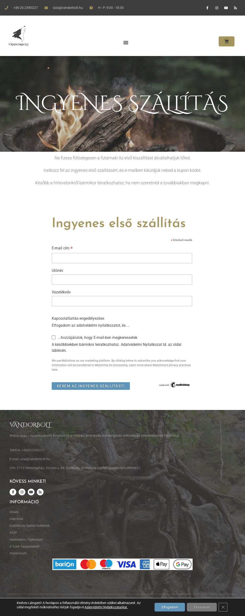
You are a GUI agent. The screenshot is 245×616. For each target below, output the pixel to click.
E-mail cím (62, 248)
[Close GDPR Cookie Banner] (223, 607)
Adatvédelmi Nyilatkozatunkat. (106, 607)
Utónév (57, 270)
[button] (126, 42)
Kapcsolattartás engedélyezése (78, 318)
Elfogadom (169, 607)
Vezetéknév (61, 292)
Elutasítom (202, 607)
